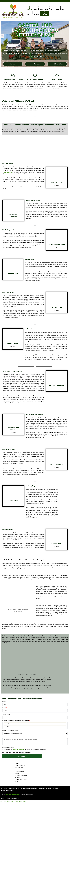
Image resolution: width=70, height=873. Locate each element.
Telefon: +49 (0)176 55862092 (7, 1)
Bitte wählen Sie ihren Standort (10, 800)
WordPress (16, 871)
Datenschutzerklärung (8, 817)
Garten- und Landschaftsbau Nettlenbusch (35, 30)
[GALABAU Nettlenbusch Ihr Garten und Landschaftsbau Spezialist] (13, 11)
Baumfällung (35, 795)
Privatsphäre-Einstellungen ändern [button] (31, 861)
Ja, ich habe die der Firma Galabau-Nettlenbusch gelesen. (25, 819)
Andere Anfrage (35, 792)
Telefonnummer (6, 782)
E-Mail (4, 776)
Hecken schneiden (19, 175)
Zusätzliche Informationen (9, 806)
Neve (2, 871)
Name (4, 769)
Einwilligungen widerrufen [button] (8, 863)
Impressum (4, 861)
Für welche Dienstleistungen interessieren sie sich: (15, 789)
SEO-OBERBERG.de (27, 867)
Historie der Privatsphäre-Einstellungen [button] (52, 861)
